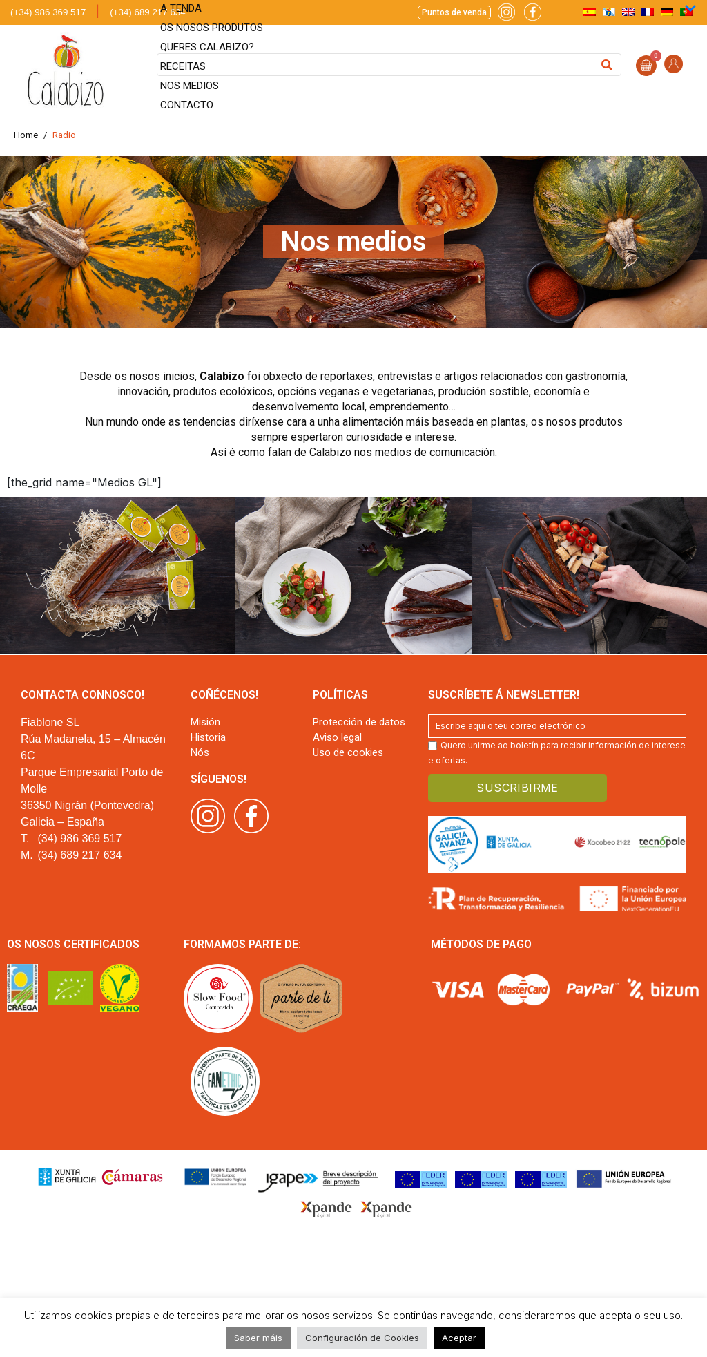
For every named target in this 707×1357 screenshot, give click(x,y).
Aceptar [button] (459, 1337)
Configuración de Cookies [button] (362, 1337)
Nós (200, 752)
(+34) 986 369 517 (48, 12)
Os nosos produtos (211, 27)
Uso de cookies (348, 752)
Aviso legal (337, 737)
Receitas (183, 66)
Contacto (186, 105)
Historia (208, 737)
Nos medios (189, 85)
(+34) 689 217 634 (147, 12)
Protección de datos (359, 722)
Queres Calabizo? (207, 47)
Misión (205, 722)
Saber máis (258, 1337)
